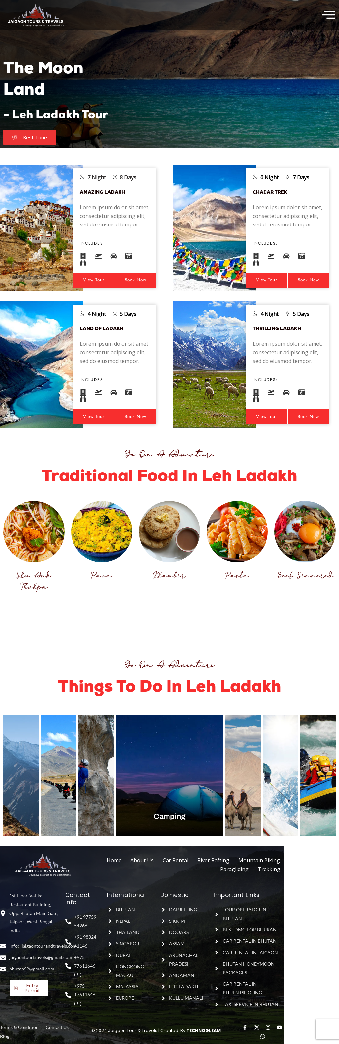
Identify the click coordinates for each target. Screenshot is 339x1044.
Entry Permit (29, 985)
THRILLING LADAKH (283, 328)
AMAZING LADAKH (109, 192)
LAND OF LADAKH (107, 328)
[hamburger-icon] (308, 15)
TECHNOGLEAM (203, 1030)
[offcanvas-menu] (328, 15)
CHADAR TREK (275, 192)
